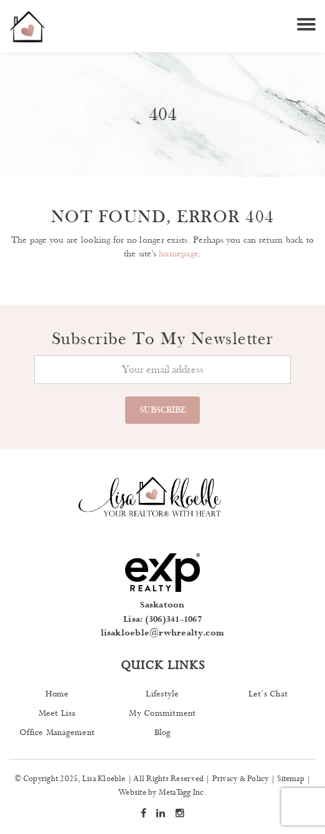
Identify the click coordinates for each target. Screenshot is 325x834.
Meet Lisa (57, 713)
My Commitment (162, 713)
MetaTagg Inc (181, 792)
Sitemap (290, 779)
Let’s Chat (268, 694)
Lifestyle (162, 694)
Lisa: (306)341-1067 (162, 619)
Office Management (57, 732)
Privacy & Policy (240, 779)
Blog (162, 732)
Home (57, 694)
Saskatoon (162, 605)
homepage (179, 253)
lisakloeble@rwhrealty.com (163, 633)
